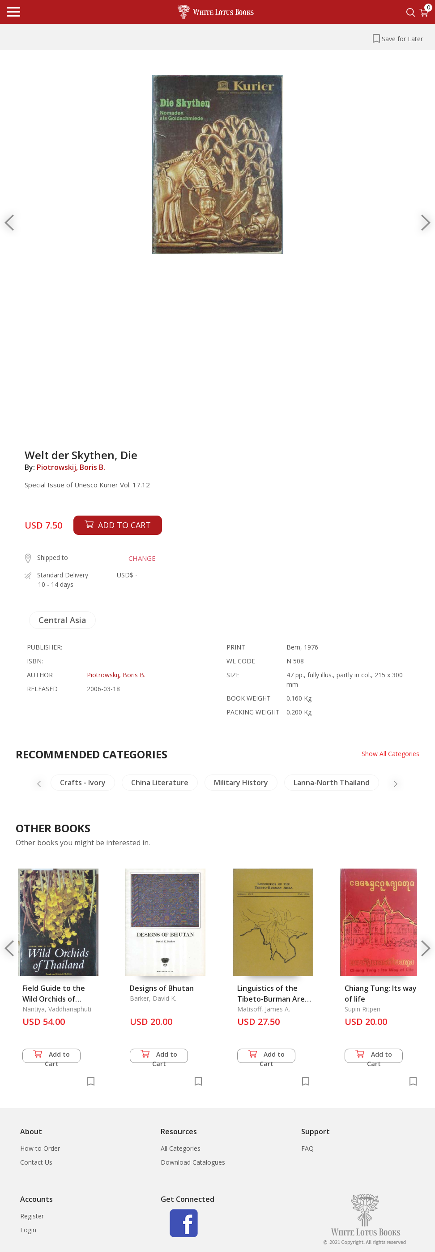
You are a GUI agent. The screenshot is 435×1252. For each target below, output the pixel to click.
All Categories (180, 1148)
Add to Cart (51, 1056)
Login (28, 1230)
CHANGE (142, 558)
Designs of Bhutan (162, 988)
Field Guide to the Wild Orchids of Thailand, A (53, 999)
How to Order (40, 1148)
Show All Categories (390, 753)
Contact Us (36, 1162)
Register (32, 1216)
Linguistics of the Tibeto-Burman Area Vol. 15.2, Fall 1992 (273, 999)
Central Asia (62, 620)
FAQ (307, 1148)
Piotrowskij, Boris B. (71, 467)
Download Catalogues (193, 1162)
